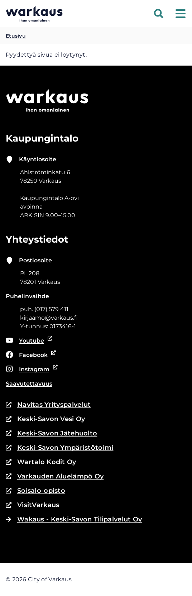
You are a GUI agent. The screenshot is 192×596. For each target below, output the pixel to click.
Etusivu (16, 36)
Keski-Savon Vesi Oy (45, 419)
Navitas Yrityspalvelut (48, 405)
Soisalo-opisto (35, 491)
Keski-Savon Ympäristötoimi (60, 448)
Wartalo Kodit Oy (41, 462)
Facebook (30, 355)
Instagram (30, 369)
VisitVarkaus (32, 505)
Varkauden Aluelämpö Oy (55, 476)
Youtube (29, 341)
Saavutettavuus (29, 383)
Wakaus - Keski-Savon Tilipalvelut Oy (74, 519)
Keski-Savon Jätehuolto (51, 433)
